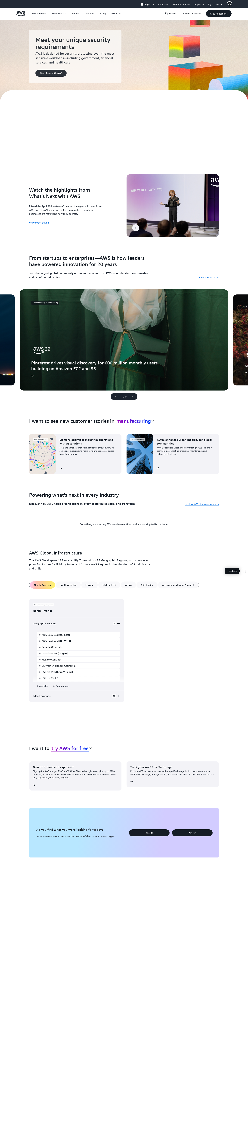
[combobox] (135, 410)
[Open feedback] (244, 571)
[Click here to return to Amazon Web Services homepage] (20, 15)
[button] (59, 13)
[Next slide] (133, 385)
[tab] (42, 573)
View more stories (209, 266)
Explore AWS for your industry (202, 492)
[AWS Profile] (229, 3)
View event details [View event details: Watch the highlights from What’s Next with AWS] (39, 217)
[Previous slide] (114, 385)
